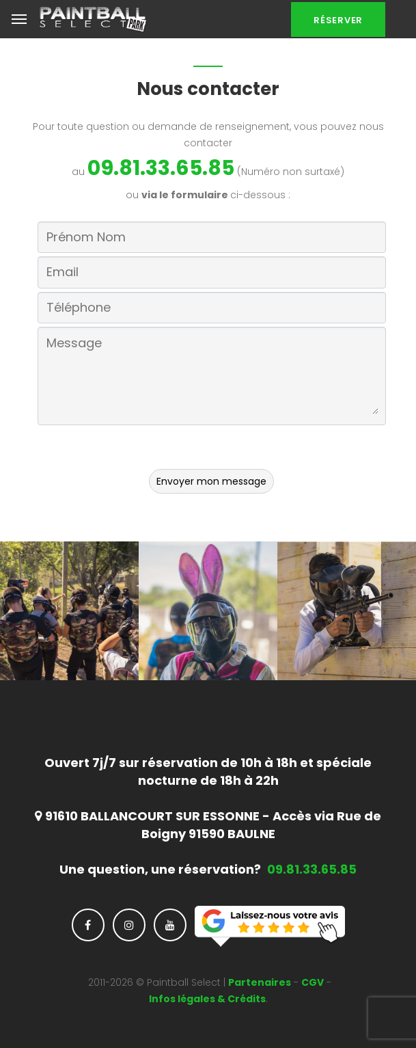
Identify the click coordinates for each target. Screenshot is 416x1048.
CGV (312, 982)
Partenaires (259, 982)
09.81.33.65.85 (160, 168)
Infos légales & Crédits (207, 999)
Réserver (338, 20)
